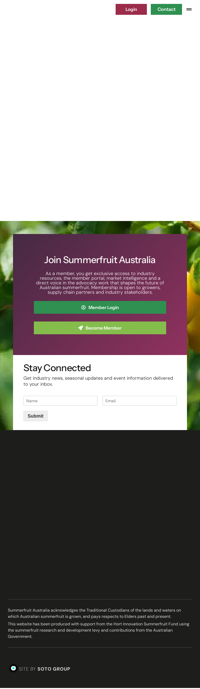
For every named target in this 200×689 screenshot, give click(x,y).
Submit (35, 417)
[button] (189, 9)
